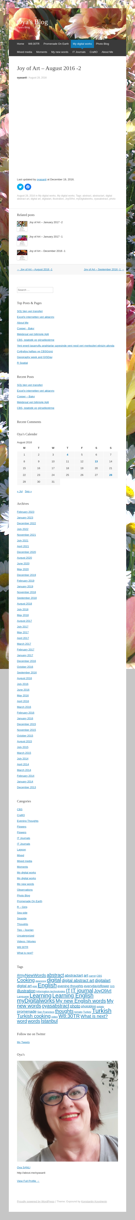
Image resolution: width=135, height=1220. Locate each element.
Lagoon (21, 849)
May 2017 (23, 632)
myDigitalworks (84, 198)
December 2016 (26, 661)
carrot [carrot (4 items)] (92, 975)
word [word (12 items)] (22, 1021)
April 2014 (23, 764)
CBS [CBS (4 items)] (99, 975)
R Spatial (22, 362)
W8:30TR (33, 43)
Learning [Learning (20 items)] (40, 995)
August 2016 (24, 678)
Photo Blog (102, 43)
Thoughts (22, 924)
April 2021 (23, 546)
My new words (59, 51)
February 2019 (25, 580)
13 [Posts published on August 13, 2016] (96, 461)
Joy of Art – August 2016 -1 (35, 269)
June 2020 (23, 563)
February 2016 (25, 712)
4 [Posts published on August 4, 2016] (67, 454)
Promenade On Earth (56, 43)
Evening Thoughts (28, 820)
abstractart (98, 195)
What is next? (25, 952)
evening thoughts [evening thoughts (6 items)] (70, 986)
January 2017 (25, 655)
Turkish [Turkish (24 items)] (101, 1010)
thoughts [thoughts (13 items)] (64, 1011)
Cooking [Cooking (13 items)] (26, 980)
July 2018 (23, 609)
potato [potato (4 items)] (100, 1006)
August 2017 (24, 620)
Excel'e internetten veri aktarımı (35, 316)
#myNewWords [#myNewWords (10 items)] (31, 975)
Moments (41, 51)
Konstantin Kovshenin (94, 1201)
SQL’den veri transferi (30, 385)
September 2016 (27, 672)
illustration (58, 198)
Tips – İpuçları (25, 929)
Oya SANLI (23, 1167)
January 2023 (25, 517)
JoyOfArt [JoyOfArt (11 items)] (102, 990)
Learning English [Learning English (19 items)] (73, 996)
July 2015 (23, 747)
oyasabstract (101, 198)
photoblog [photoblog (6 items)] (88, 1006)
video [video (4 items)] (54, 1016)
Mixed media (24, 51)
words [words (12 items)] (34, 1021)
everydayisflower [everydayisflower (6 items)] (96, 986)
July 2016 (23, 684)
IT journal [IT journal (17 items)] (82, 990)
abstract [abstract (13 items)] (55, 975)
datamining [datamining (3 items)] (40, 981)
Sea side (22, 912)
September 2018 (27, 597)
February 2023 (25, 511)
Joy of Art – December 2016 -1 (47, 250)
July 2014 (23, 758)
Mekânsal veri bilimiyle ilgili (33, 334)
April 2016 (23, 701)
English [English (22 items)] (47, 985)
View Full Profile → (28, 1180)
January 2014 (25, 781)
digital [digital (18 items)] (54, 980)
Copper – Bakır (26, 396)
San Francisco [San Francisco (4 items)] (45, 1011)
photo (112, 198)
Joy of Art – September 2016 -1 (104, 269)
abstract (86, 195)
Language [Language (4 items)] (23, 996)
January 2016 (25, 718)
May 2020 (23, 569)
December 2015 (26, 724)
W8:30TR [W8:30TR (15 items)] (69, 1016)
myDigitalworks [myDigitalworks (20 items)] (36, 1000)
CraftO (93, 51)
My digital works (82, 43)
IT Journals (79, 51)
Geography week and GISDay (35, 357)
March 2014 (24, 770)
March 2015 (24, 752)
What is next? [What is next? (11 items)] (94, 1016)
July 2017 (23, 626)
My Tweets (23, 1042)
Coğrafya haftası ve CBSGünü (35, 351)
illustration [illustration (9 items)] (26, 991)
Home (20, 43)
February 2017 (25, 649)
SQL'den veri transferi (30, 311)
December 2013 (26, 787)
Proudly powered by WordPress (36, 1201)
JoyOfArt (70, 198)
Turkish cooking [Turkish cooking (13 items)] (34, 1016)
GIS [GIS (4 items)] (112, 986)
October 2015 (25, 735)
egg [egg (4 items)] (34, 986)
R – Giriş (22, 906)
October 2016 (25, 666)
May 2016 (23, 695)
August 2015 (24, 741)
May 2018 (23, 615)
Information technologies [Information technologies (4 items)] (50, 991)
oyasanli (22, 77)
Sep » (28, 491)
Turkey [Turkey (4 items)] (87, 1011)
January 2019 (25, 586)
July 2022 (23, 529)
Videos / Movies (26, 941)
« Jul (20, 491)
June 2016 (23, 689)
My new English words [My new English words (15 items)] (81, 1001)
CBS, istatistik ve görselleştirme (35, 339)
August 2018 (24, 603)
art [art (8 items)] (86, 975)
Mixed (20, 855)
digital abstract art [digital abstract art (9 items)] (78, 980)
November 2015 (26, 729)
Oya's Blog (32, 21)
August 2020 (24, 557)
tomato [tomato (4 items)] (78, 1011)
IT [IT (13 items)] (68, 990)
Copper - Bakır (25, 328)
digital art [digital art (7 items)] (24, 986)
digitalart (46, 198)
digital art (36, 198)
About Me (107, 51)
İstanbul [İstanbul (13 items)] (49, 1021)
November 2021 (26, 534)
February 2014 (25, 775)
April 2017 (23, 638)
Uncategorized (25, 935)
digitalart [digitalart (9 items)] (103, 980)
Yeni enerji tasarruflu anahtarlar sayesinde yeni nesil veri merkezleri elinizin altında (65, 345)
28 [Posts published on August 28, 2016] (110, 474)
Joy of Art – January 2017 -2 (46, 222)
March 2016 (24, 706)
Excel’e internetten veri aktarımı (35, 390)
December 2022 (26, 523)
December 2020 (26, 552)
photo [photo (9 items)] (75, 1006)
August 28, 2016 (38, 77)
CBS (20, 809)
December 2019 (26, 574)
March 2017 (24, 643)
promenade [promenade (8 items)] (27, 1011)
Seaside (22, 918)
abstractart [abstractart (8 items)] (74, 975)
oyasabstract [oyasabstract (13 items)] (55, 1006)
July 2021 (23, 540)
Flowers (21, 826)
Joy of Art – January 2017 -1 (46, 236)
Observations (25, 889)
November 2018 (26, 592)
